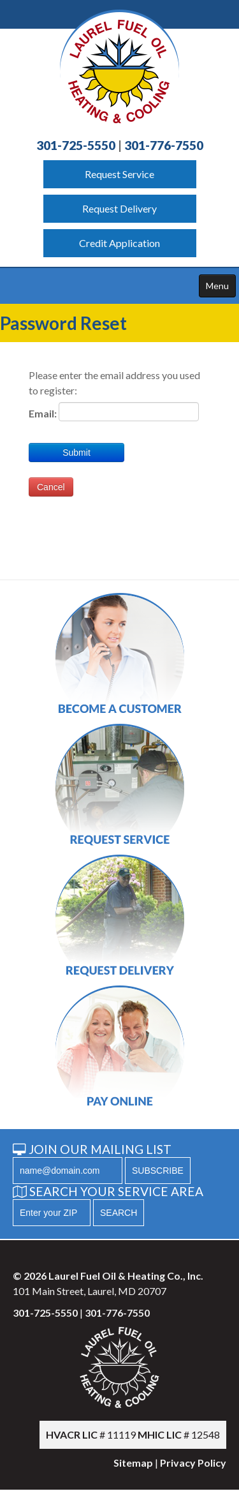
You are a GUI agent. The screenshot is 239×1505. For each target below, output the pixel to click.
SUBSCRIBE (158, 1170)
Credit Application (119, 243)
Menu (217, 285)
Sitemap (133, 1462)
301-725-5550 (75, 145)
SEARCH (118, 1213)
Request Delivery (119, 208)
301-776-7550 (163, 145)
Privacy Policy (193, 1462)
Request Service (119, 174)
